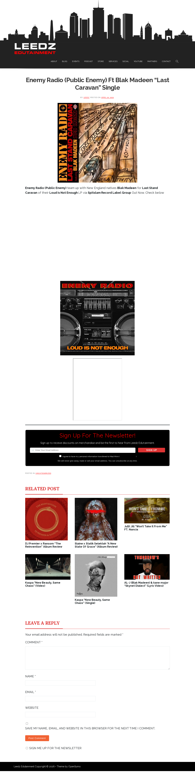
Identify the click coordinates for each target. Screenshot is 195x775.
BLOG (64, 61)
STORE (101, 61)
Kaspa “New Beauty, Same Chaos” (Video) (42, 584)
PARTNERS (152, 61)
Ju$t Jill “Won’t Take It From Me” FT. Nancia (145, 528)
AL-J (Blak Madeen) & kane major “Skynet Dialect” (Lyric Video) (146, 584)
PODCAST (88, 61)
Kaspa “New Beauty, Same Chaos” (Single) (92, 601)
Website (31, 711)
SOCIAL (125, 61)
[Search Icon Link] (177, 62)
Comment (34, 642)
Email (30, 696)
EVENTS (75, 61)
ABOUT (54, 61)
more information (127, 456)
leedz (86, 97)
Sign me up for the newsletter (53, 752)
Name (30, 680)
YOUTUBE (138, 61)
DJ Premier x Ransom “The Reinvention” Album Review (43, 545)
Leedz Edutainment (24, 770)
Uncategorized (43, 473)
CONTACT (166, 61)
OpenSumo (74, 770)
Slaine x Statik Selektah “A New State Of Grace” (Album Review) (96, 545)
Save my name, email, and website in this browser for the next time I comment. (90, 732)
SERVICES (113, 61)
